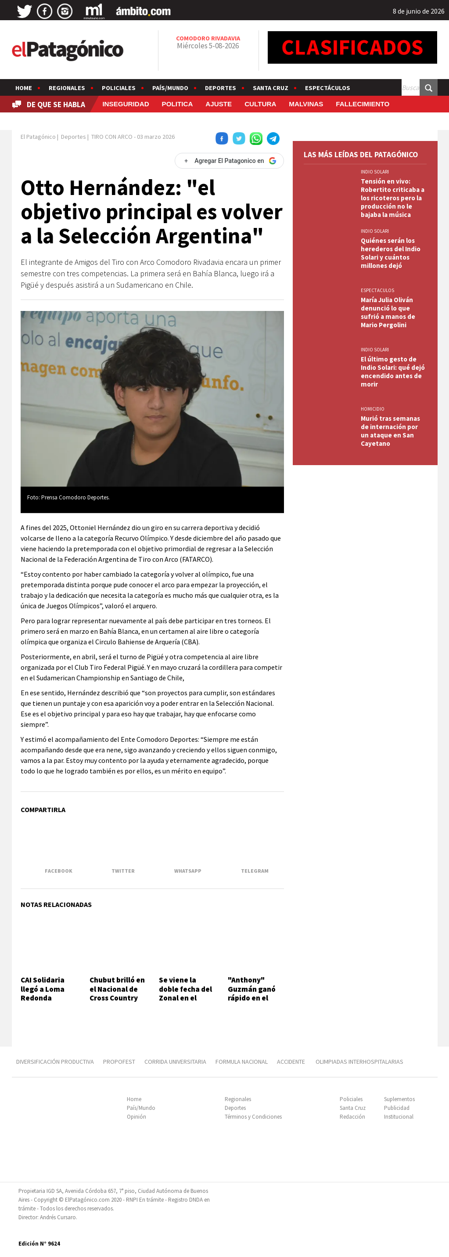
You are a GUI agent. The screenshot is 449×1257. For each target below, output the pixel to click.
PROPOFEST (119, 1062)
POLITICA (177, 104)
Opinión (136, 1116)
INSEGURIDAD (125, 104)
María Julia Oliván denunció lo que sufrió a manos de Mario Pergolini (388, 312)
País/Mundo (170, 88)
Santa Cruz (270, 88)
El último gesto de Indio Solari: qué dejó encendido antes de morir (393, 371)
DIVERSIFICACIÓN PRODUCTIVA (55, 1062)
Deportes (220, 88)
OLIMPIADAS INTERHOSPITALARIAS (359, 1062)
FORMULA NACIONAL (242, 1062)
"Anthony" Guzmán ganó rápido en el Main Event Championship (252, 998)
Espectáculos (327, 88)
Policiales (119, 88)
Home (23, 88)
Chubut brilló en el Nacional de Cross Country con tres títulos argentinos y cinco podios (117, 1002)
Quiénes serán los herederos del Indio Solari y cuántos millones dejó (390, 253)
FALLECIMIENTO (362, 104)
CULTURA (260, 104)
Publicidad (396, 1108)
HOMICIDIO (372, 409)
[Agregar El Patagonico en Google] (229, 161)
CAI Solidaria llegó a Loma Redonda (43, 989)
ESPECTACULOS (377, 290)
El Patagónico (38, 137)
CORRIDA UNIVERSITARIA (175, 1062)
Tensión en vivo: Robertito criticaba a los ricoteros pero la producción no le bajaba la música (392, 198)
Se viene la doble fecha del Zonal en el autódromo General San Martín (185, 1002)
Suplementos (399, 1099)
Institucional (398, 1116)
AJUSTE (218, 104)
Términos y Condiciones (253, 1116)
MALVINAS (306, 104)
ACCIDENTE (291, 1062)
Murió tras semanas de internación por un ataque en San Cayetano (390, 431)
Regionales (67, 88)
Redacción (352, 1116)
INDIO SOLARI (375, 172)
